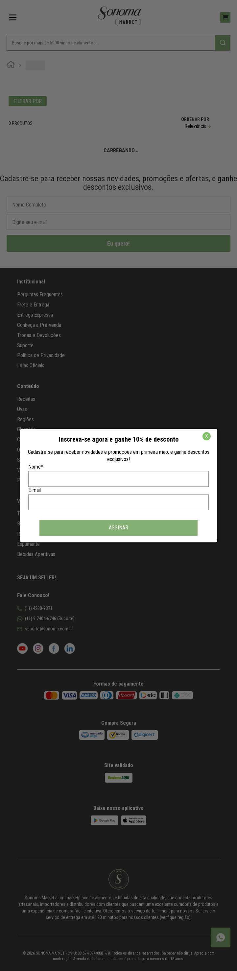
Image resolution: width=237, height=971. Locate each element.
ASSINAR (118, 527)
